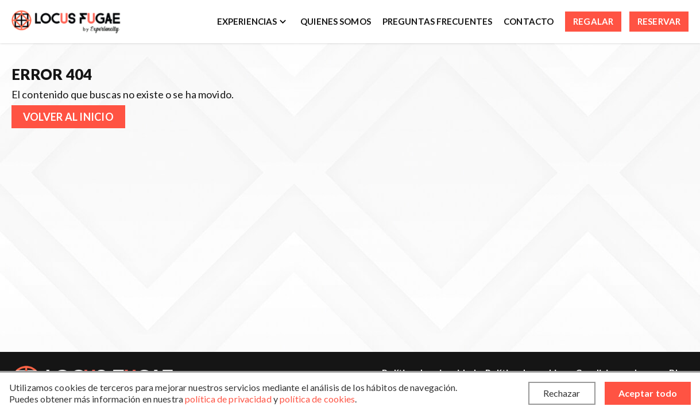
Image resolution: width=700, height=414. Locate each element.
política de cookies (317, 398)
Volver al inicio (68, 116)
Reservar (658, 21)
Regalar (593, 21)
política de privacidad (228, 398)
